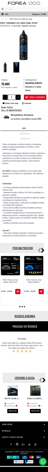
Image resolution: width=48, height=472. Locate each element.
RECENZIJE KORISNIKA (25, 316)
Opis (24, 128)
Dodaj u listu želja (11, 103)
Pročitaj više (13, 411)
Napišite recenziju (29, 26)
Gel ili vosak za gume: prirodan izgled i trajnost (12, 398)
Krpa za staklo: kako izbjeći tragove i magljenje (35, 398)
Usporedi (27, 103)
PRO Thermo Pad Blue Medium (33, 281)
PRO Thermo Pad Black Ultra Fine (10, 281)
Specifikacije (24, 133)
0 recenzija (16, 26)
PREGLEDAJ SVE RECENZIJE (25, 326)
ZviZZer (10, 107)
